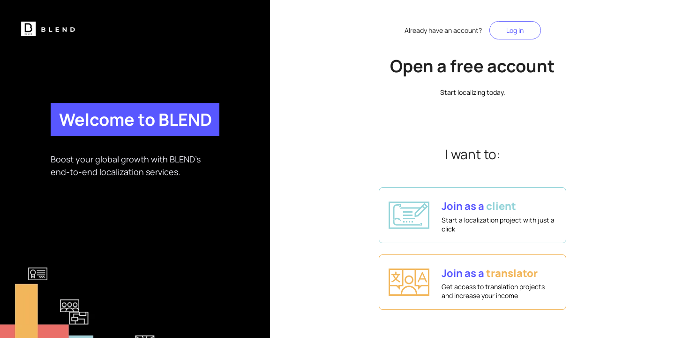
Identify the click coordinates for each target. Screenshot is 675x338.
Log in (515, 30)
